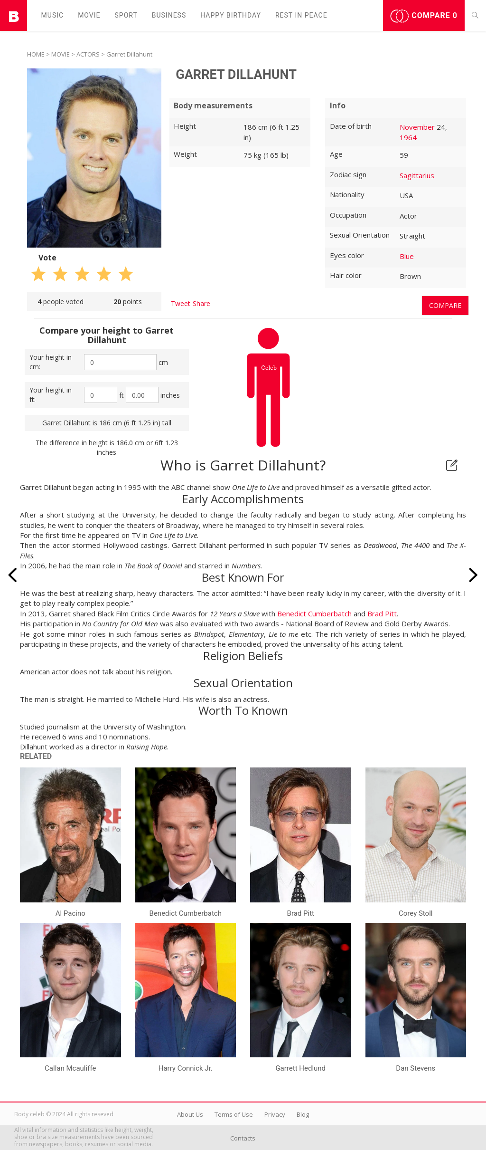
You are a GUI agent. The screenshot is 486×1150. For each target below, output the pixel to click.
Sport (126, 15)
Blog (303, 1114)
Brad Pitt (382, 613)
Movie (89, 15)
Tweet (180, 303)
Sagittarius (417, 175)
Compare (424, 16)
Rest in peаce (301, 15)
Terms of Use (234, 1114)
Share (201, 303)
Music (52, 15)
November (417, 127)
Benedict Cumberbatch (314, 613)
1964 (408, 137)
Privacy (274, 1114)
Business (169, 15)
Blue (407, 256)
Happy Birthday (230, 15)
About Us (190, 1114)
